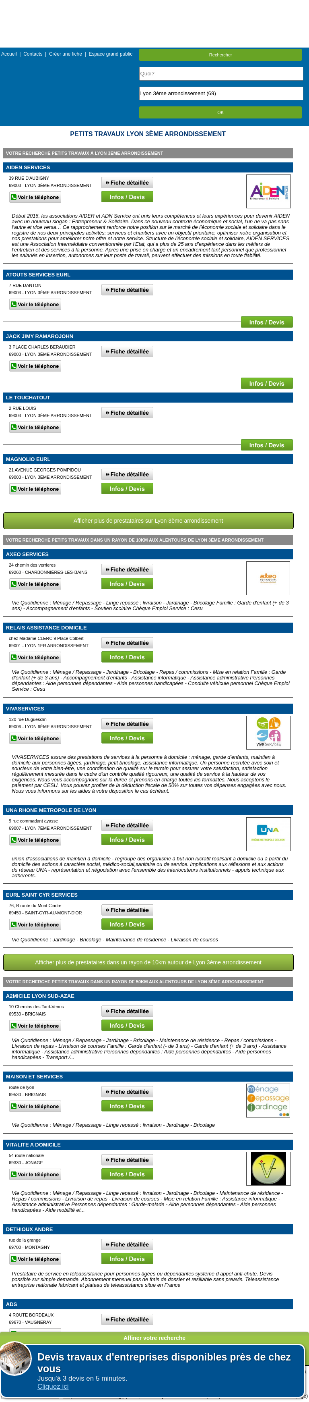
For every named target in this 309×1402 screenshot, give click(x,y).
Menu (154, 6)
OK (220, 112)
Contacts (32, 54)
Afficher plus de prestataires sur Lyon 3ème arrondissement (148, 520)
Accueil (9, 54)
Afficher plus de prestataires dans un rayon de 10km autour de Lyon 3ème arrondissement (148, 962)
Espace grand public (110, 54)
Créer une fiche (65, 54)
